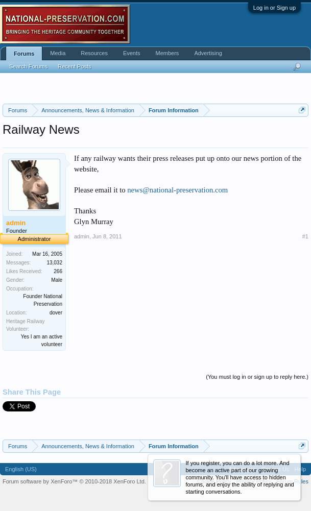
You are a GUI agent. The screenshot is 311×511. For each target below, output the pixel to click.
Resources (94, 53)
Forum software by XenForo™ (74, 481)
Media (57, 53)
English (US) (21, 469)
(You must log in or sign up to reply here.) (257, 377)
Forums (24, 54)
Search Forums (28, 66)
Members (167, 53)
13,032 (54, 262)
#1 (305, 236)
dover (56, 312)
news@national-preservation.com (177, 190)
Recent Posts (74, 66)
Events (131, 53)
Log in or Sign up (274, 8)
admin (81, 236)
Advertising (208, 53)
